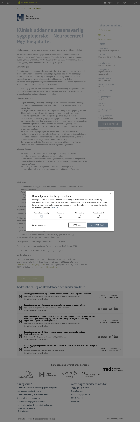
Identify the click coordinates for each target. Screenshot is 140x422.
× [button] (110, 193)
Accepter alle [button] (97, 225)
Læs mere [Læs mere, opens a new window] (54, 208)
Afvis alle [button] (77, 225)
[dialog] (70, 211)
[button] (39, 225)
